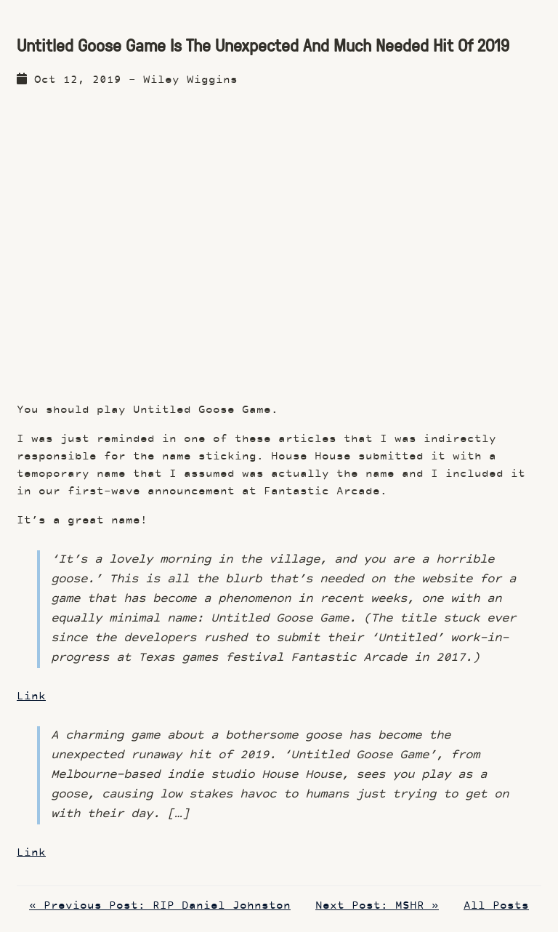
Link (31, 696)
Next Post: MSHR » (377, 906)
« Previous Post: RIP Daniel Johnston (160, 906)
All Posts (496, 906)
